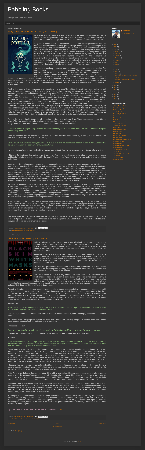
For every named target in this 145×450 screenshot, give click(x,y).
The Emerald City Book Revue (121, 153)
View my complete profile (127, 33)
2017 (115, 87)
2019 (115, 49)
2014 (115, 94)
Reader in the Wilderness (120, 135)
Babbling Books (28, 9)
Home (8, 23)
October (117, 55)
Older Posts (102, 423)
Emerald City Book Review (120, 114)
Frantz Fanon (21, 418)
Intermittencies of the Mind (120, 122)
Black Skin (14, 418)
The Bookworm (117, 151)
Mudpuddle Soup (117, 131)
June (116, 64)
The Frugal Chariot (118, 155)
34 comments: (30, 228)
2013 (115, 96)
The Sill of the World (118, 157)
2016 (115, 89)
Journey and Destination (119, 125)
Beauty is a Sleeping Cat (119, 108)
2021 (115, 44)
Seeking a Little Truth (118, 141)
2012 (115, 99)
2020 (115, 47)
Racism (34, 418)
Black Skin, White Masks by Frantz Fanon (27, 238)
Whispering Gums (118, 159)
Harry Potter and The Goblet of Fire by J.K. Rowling (32, 31)
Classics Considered (118, 112)
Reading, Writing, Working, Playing (122, 139)
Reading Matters (117, 137)
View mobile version (57, 426)
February (117, 74)
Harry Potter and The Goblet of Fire (20, 230)
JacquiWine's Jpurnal (118, 124)
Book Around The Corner (119, 110)
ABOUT (15, 23)
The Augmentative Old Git (120, 149)
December (118, 51)
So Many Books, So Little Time (121, 145)
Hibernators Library (118, 118)
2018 (115, 85)
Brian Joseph (126, 30)
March (117, 71)
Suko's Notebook (117, 147)
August (117, 60)
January (117, 82)
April (116, 69)
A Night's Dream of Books (120, 106)
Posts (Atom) (18, 431)
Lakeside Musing (117, 127)
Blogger (79, 441)
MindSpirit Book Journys (119, 129)
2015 (115, 92)
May (116, 67)
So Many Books (117, 143)
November (118, 53)
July (116, 62)
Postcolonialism (28, 418)
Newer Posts (11, 423)
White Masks (39, 418)
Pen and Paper (117, 133)
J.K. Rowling (32, 230)
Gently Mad (116, 116)
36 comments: (30, 416)
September (118, 58)
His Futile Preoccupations (120, 120)
